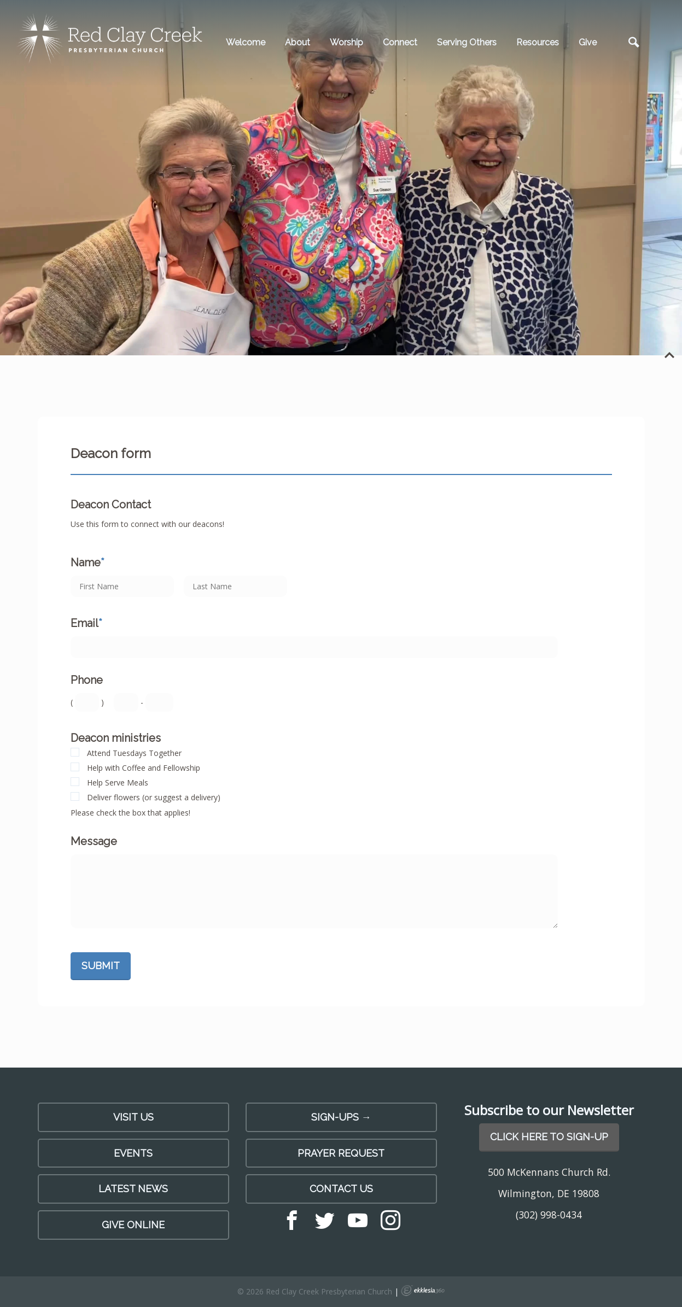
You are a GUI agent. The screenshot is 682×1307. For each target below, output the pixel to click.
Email (86, 623)
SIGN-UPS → (341, 1117)
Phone (87, 680)
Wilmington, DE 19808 (548, 1193)
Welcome (245, 42)
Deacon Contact (111, 504)
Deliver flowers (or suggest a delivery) (153, 797)
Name (87, 562)
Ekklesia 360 (423, 1290)
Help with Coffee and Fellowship (143, 768)
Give (588, 42)
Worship (346, 42)
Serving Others (467, 42)
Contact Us (341, 1188)
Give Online (133, 1224)
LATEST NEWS (133, 1188)
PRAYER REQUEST (341, 1153)
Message (94, 841)
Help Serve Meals (117, 782)
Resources (537, 42)
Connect (400, 42)
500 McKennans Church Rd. (549, 1172)
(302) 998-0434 (549, 1214)
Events (133, 1153)
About (297, 42)
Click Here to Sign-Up (549, 1136)
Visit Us (133, 1117)
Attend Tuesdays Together (134, 753)
